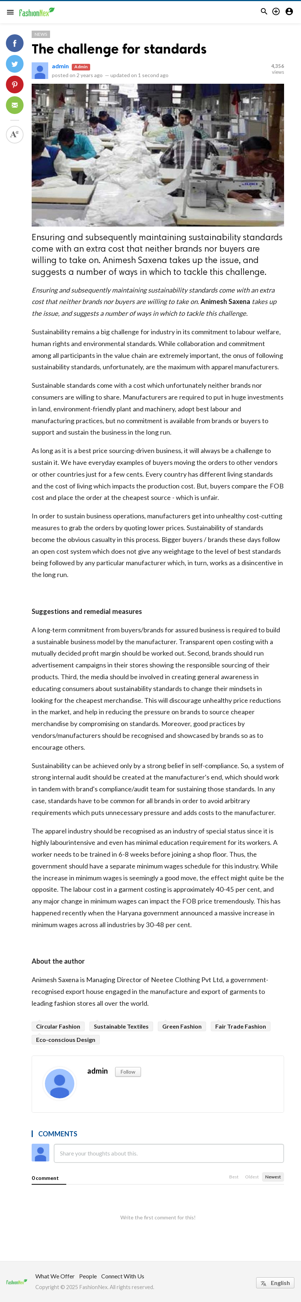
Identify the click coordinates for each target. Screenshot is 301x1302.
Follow (128, 1071)
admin (60, 65)
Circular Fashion (58, 1026)
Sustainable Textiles (121, 1026)
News (41, 34)
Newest (273, 1177)
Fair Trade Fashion (240, 1026)
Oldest (252, 1177)
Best (233, 1177)
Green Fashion (182, 1026)
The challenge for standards (119, 49)
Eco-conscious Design (65, 1039)
